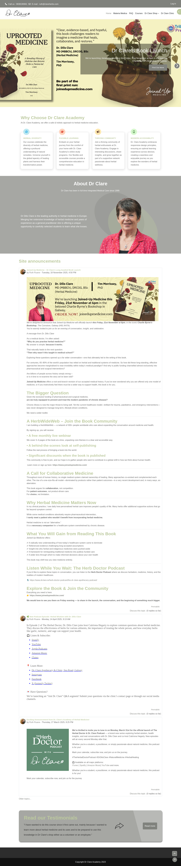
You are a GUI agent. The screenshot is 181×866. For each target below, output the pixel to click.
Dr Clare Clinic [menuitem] (167, 13)
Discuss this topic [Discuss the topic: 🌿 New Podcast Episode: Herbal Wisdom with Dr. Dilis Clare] (138, 714)
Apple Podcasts (39, 648)
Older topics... (25, 799)
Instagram (37, 674)
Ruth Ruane (34, 273)
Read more (150, 826)
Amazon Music (39, 653)
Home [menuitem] (108, 13)
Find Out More (158, 67)
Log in (173, 4)
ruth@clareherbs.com (48, 4)
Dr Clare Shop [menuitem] (151, 13)
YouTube (36, 644)
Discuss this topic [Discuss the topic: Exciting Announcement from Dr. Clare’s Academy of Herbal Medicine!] (138, 794)
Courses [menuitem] (139, 13)
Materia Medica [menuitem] (120, 13)
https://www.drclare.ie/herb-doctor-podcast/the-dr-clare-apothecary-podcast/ (63, 580)
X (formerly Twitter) (42, 683)
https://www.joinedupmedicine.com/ (70, 465)
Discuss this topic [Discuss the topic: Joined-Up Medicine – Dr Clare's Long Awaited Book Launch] (138, 611)
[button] (174, 853)
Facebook (36, 679)
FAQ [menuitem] (131, 13)
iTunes (35, 657)
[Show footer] (174, 859)
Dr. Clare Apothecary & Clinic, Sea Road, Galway (57, 670)
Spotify (35, 639)
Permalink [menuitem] (155, 607)
